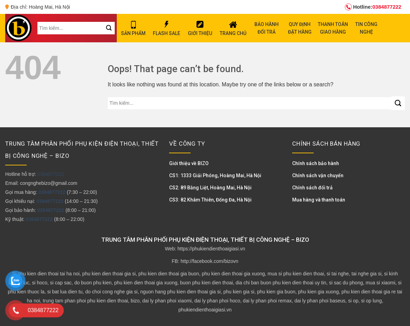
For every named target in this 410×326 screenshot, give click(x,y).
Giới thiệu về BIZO (189, 163)
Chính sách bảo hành (315, 163)
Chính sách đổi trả (312, 187)
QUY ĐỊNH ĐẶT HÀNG (300, 28)
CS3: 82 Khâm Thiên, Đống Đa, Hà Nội (210, 200)
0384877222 (373, 6)
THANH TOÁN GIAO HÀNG (333, 28)
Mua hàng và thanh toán (318, 200)
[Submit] (398, 103)
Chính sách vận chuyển (317, 175)
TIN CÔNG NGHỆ (366, 28)
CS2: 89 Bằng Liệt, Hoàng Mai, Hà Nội (210, 187)
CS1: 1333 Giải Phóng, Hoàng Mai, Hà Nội (215, 175)
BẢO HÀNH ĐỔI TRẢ (266, 28)
